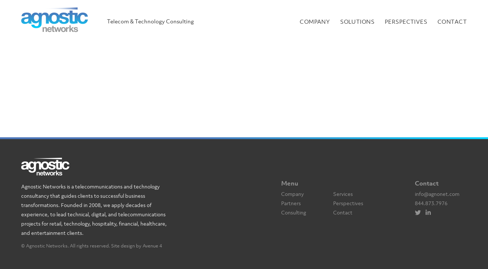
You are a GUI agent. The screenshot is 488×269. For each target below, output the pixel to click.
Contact (452, 21)
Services (343, 193)
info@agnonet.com (437, 193)
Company (315, 21)
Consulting (293, 212)
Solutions (357, 21)
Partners (291, 203)
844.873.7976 (431, 203)
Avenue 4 (152, 246)
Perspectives (406, 21)
